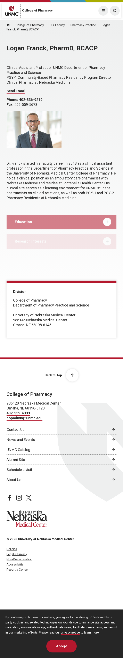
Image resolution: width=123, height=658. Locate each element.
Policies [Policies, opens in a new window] (12, 549)
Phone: (13, 99)
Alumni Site (16, 459)
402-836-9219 (30, 99)
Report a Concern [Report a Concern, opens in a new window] (18, 569)
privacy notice (70, 632)
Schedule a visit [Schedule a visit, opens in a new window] (19, 469)
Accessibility (15, 564)
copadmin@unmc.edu (24, 418)
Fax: (10, 104)
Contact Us (16, 429)
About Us (14, 480)
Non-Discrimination (19, 559)
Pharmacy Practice (83, 25)
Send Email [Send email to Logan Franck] (16, 91)
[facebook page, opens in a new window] (9, 498)
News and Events (21, 439)
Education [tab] (63, 224)
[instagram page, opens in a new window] (19, 498)
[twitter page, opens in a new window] (29, 498)
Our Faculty (57, 25)
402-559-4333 (18, 413)
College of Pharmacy (37, 10)
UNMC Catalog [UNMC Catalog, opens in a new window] (18, 450)
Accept (61, 646)
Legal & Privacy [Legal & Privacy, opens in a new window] (17, 554)
